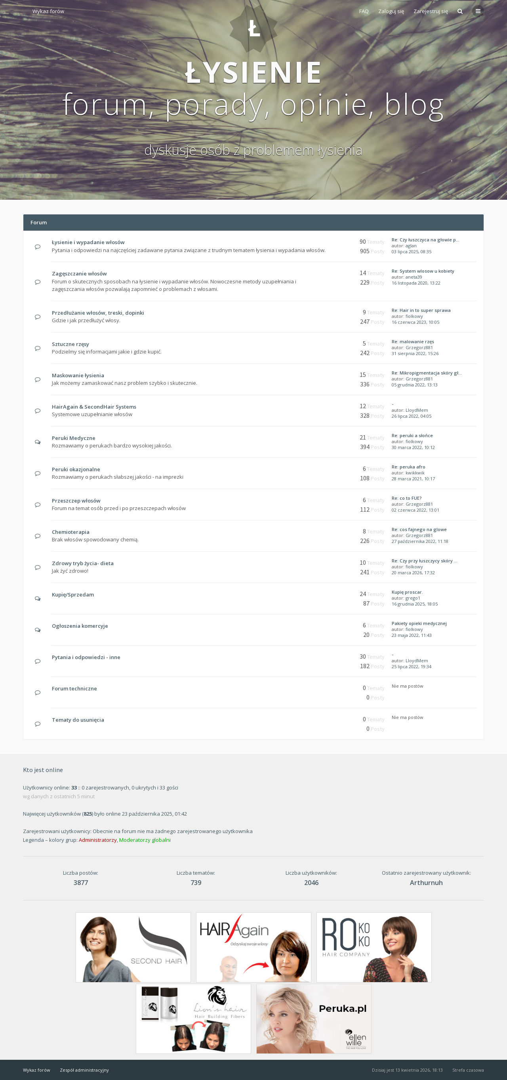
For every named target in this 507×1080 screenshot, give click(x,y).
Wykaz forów (48, 11)
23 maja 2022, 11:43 (412, 635)
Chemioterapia (71, 531)
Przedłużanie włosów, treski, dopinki (98, 312)
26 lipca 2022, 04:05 (411, 416)
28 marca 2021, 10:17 (413, 479)
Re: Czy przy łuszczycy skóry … (424, 561)
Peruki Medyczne (73, 438)
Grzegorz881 (419, 347)
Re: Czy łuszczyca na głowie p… (425, 240)
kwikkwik (415, 473)
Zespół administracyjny (84, 1070)
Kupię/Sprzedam (73, 594)
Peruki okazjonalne (76, 469)
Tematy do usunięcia (78, 719)
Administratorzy (98, 839)
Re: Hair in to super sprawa (421, 310)
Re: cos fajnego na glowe (419, 529)
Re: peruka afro (408, 467)
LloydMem (417, 410)
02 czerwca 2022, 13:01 (415, 510)
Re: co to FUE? (407, 498)
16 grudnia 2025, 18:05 (415, 604)
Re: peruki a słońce (412, 435)
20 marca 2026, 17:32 (413, 572)
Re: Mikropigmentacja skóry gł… (427, 373)
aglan (411, 245)
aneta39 (414, 277)
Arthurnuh (426, 882)
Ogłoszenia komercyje (80, 625)
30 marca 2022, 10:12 (413, 447)
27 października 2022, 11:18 (420, 541)
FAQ (364, 11)
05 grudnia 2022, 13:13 (415, 385)
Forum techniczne (74, 688)
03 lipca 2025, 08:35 (411, 251)
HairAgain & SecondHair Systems (94, 406)
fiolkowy (414, 316)
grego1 (413, 598)
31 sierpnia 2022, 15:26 (415, 353)
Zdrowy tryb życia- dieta (83, 563)
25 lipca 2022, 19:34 (411, 666)
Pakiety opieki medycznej (419, 623)
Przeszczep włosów (76, 500)
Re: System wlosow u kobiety (423, 271)
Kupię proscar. (407, 592)
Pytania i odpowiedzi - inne (86, 657)
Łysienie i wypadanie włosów (88, 242)
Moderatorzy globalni (145, 839)
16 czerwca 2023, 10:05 (415, 322)
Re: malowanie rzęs (413, 341)
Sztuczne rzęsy (70, 344)
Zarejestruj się (431, 11)
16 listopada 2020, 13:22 (416, 283)
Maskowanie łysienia (78, 375)
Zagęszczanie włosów (79, 273)
